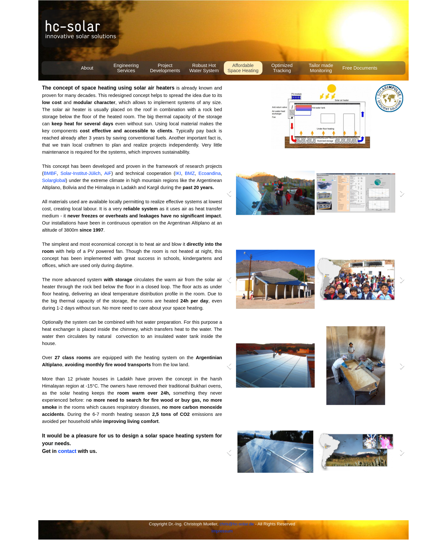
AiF (107, 173)
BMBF (50, 173)
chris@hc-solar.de (237, 524)
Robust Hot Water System (204, 68)
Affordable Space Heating (242, 68)
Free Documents (359, 68)
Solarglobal (54, 180)
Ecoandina (209, 173)
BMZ (190, 173)
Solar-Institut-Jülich (81, 173)
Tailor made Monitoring (321, 68)
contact (67, 451)
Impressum (222, 531)
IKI (178, 173)
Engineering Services (125, 68)
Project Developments (165, 68)
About (87, 68)
